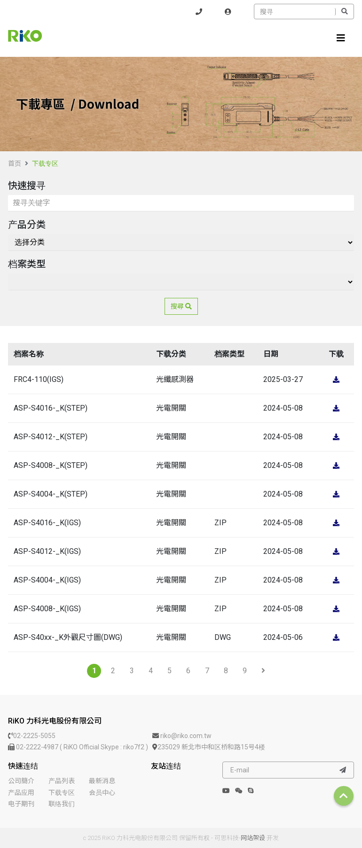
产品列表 (61, 781)
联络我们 (61, 804)
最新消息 (102, 781)
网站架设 (253, 837)
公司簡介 (21, 781)
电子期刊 (21, 804)
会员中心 (102, 792)
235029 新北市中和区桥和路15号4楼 (208, 747)
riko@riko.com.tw (182, 735)
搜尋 (181, 306)
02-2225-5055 (31, 735)
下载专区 (45, 163)
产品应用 (21, 792)
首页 (14, 163)
